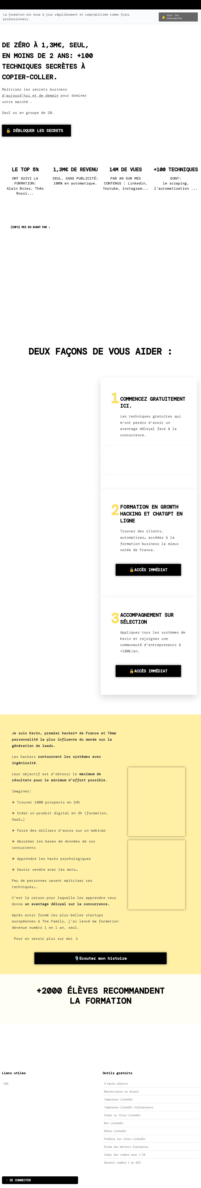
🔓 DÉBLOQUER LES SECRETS (34, 131)
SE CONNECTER (19, 1181)
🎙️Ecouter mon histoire (100, 959)
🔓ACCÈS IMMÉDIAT (148, 571)
